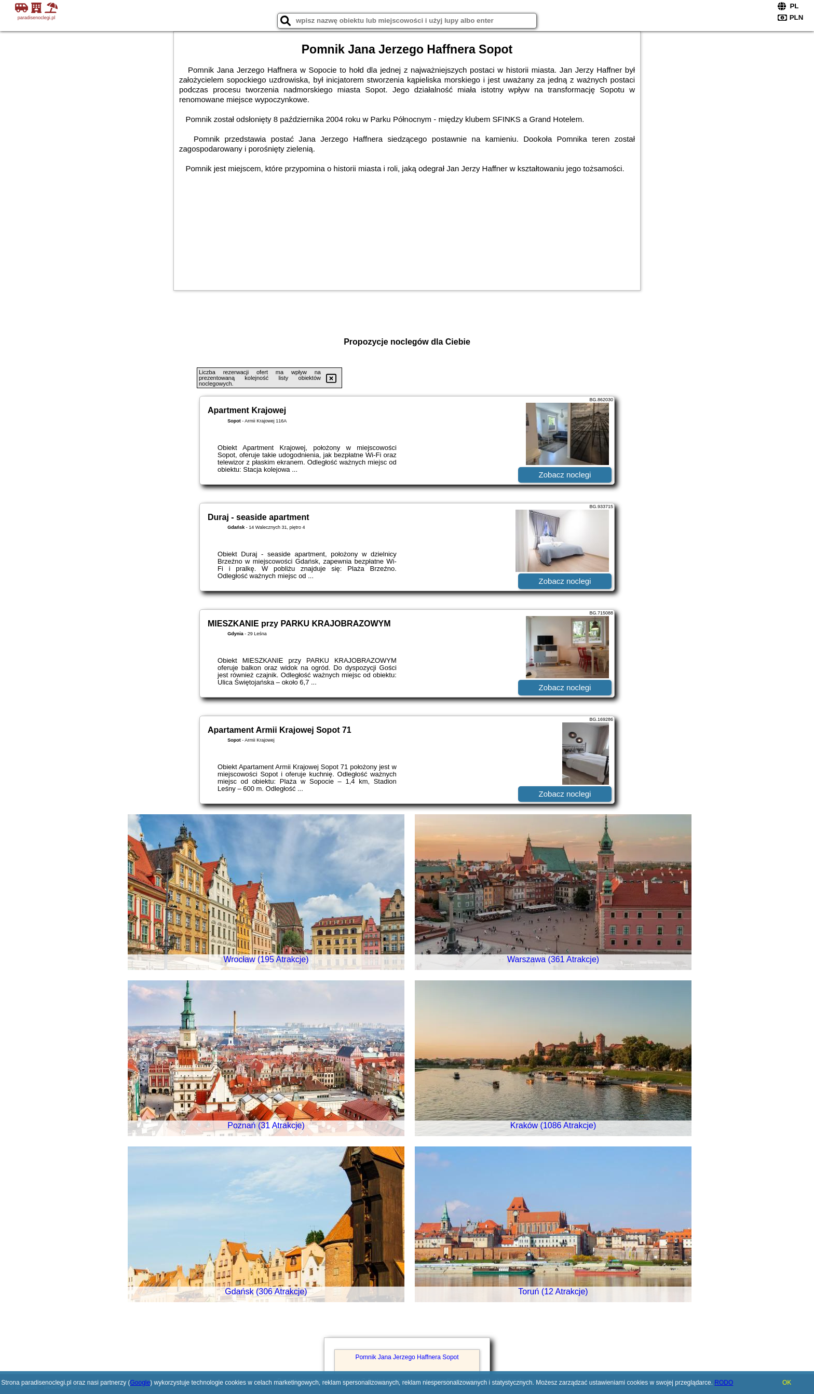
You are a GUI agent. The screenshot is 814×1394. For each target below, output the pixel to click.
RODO (723, 1382)
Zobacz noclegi (565, 474)
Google (140, 1382)
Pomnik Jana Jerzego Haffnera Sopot (406, 1357)
